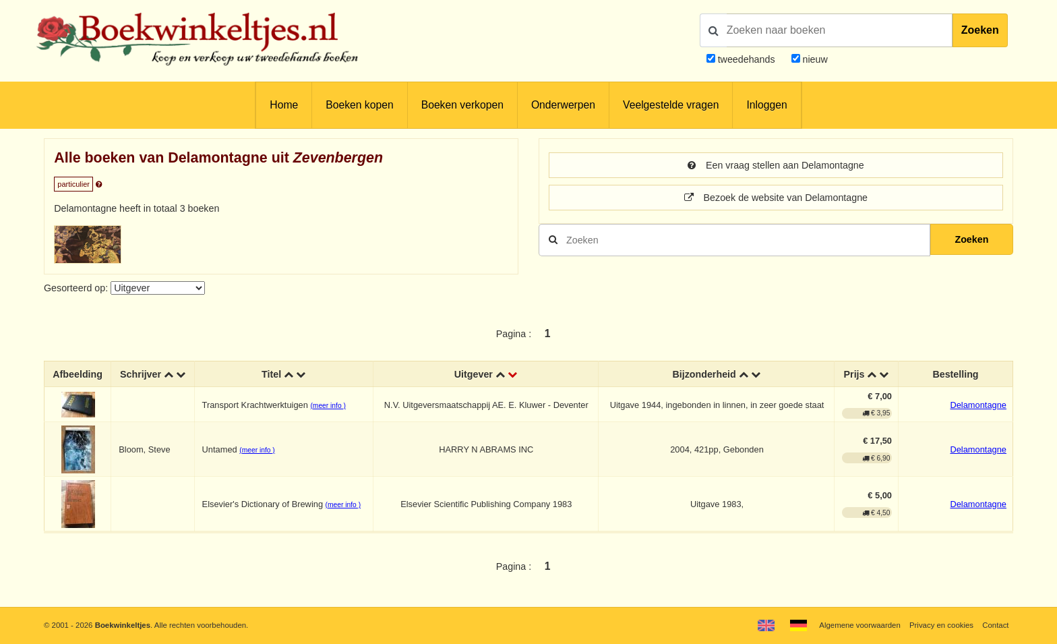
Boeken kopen (359, 105)
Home (284, 105)
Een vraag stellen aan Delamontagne (776, 165)
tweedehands (746, 59)
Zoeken (980, 30)
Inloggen (766, 105)
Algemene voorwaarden (859, 625)
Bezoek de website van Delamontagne (776, 197)
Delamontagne (978, 405)
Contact (995, 625)
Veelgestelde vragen (671, 105)
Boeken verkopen (462, 105)
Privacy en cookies (941, 625)
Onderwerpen (563, 105)
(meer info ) (327, 405)
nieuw (814, 59)
